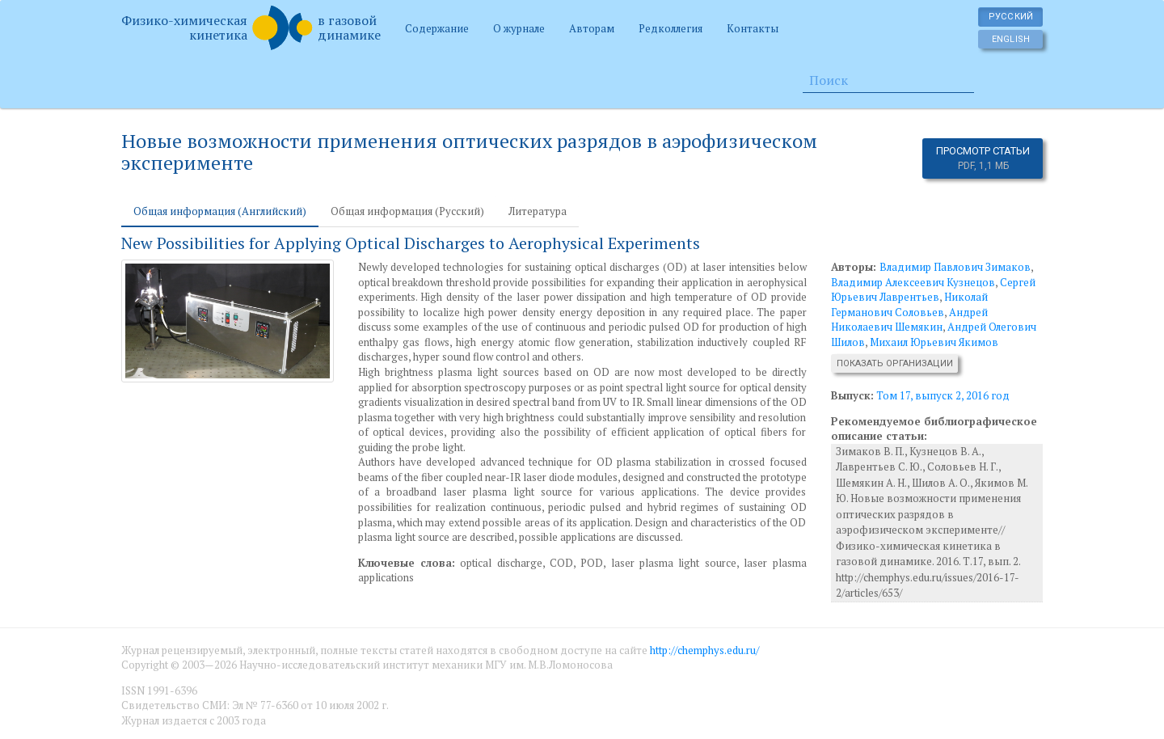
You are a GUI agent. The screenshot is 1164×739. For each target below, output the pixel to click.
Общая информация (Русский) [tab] (407, 211)
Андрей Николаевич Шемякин (909, 320)
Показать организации (895, 363)
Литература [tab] (537, 211)
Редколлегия (670, 28)
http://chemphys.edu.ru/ (704, 650)
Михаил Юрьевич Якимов (934, 342)
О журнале (519, 28)
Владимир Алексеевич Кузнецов (913, 282)
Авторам (591, 28)
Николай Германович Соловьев (909, 304)
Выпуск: (852, 395)
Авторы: (855, 267)
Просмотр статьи (983, 158)
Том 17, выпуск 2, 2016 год (943, 395)
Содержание (437, 28)
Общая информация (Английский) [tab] (219, 211)
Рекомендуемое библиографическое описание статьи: (934, 429)
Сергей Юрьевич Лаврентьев (933, 290)
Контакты (752, 28)
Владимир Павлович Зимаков (955, 267)
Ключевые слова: (406, 562)
